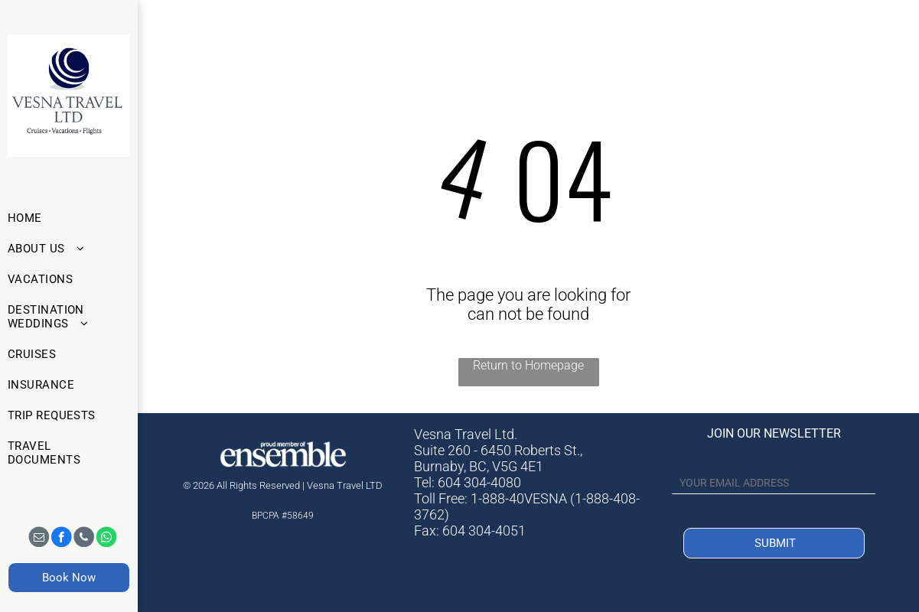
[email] (38, 537)
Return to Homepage (528, 365)
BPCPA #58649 (283, 515)
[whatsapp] (106, 537)
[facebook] (61, 537)
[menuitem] (64, 218)
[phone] (83, 537)
